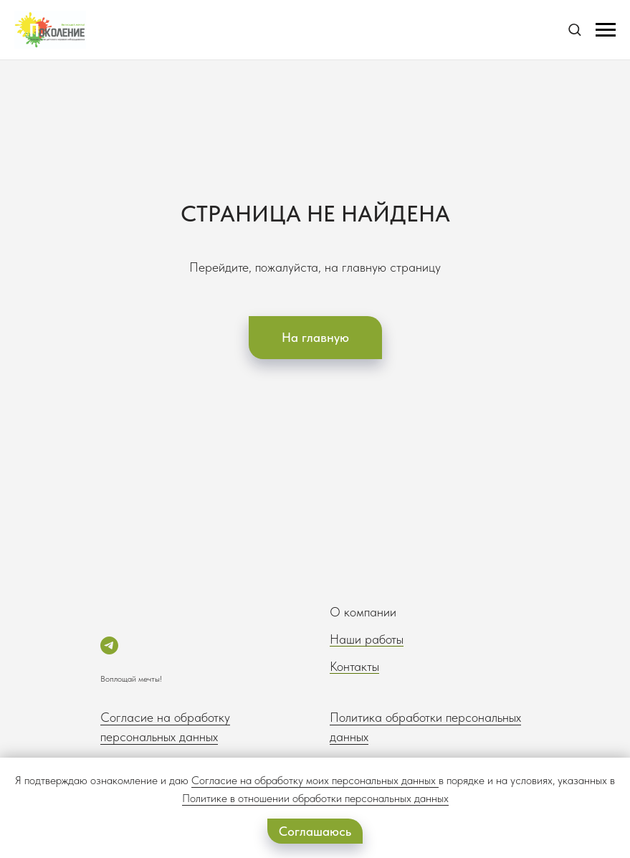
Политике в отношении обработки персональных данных (315, 798)
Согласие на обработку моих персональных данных (313, 780)
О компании (363, 611)
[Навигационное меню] (606, 30)
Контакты (354, 666)
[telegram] (109, 645)
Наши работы (367, 639)
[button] (574, 29)
